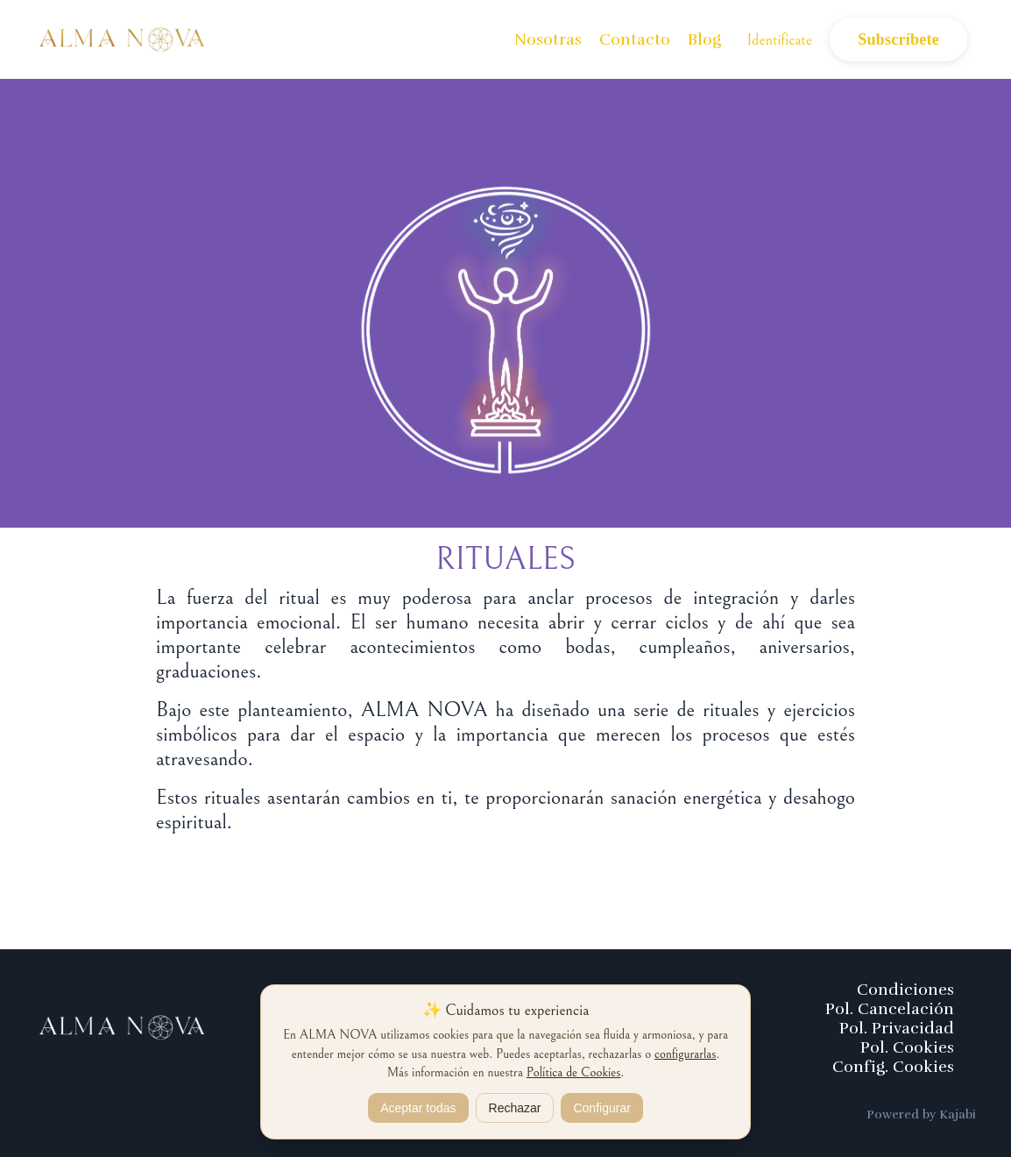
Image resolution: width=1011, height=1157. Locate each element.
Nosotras (548, 39)
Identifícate (780, 40)
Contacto (634, 39)
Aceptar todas (418, 1108)
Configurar (601, 1108)
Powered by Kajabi (921, 1114)
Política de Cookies (574, 1072)
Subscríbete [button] (898, 39)
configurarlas (685, 1054)
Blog (704, 39)
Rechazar (515, 1108)
